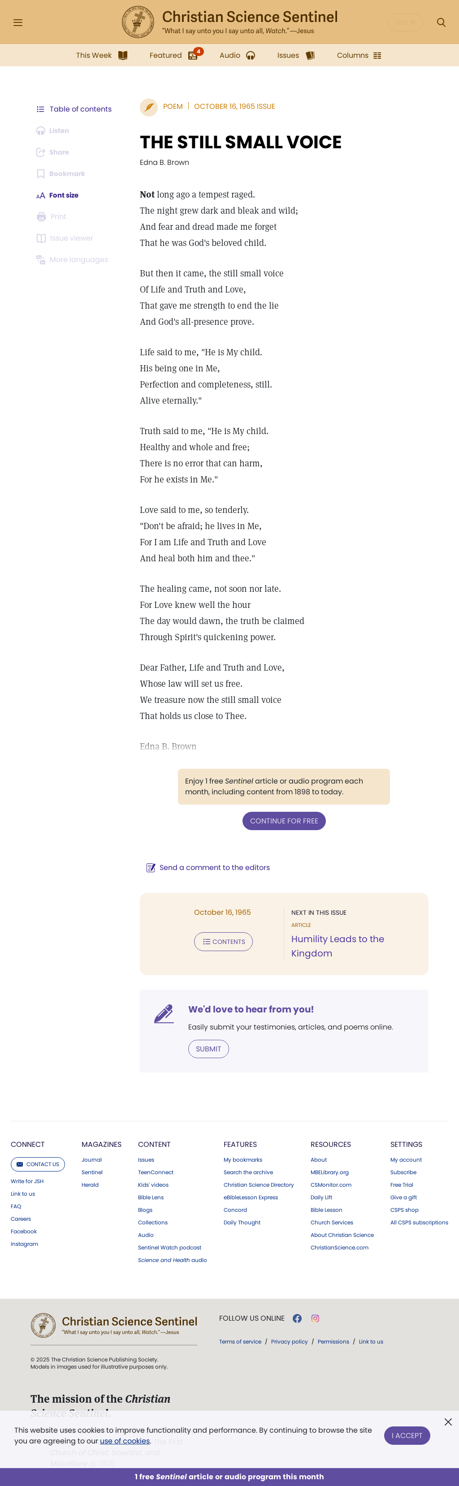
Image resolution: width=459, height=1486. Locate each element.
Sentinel (92, 1171)
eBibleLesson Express (251, 1196)
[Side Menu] (18, 23)
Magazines (101, 1143)
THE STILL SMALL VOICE (236, 142)
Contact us (38, 1163)
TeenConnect (155, 1171)
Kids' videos (153, 1184)
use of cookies (125, 1441)
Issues (146, 1159)
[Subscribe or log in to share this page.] (55, 152)
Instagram (24, 1243)
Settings (406, 1143)
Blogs (145, 1209)
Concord (235, 1209)
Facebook (24, 1230)
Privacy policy (289, 1340)
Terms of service (240, 1340)
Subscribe (403, 1171)
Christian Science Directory (259, 1184)
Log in (405, 22)
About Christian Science (342, 1234)
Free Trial (401, 1184)
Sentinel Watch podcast (169, 1246)
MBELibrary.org (330, 1171)
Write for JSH (27, 1180)
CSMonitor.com (331, 1184)
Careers (21, 1218)
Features (240, 1143)
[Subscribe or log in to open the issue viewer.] (66, 238)
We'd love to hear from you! (247, 1009)
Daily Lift (321, 1196)
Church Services (332, 1221)
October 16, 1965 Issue (230, 106)
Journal (92, 1159)
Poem (168, 106)
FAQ (16, 1205)
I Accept (407, 1434)
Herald (90, 1184)
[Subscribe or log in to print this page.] (52, 217)
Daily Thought (242, 1221)
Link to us (23, 1193)
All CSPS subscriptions (419, 1221)
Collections (153, 1221)
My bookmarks (243, 1159)
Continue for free (282, 820)
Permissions (333, 1340)
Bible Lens (151, 1196)
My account (406, 1159)
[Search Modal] (441, 23)
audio (172, 1259)
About (319, 1159)
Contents (219, 940)
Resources (331, 1143)
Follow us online (252, 1317)
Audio (146, 1234)
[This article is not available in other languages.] (73, 260)
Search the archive (248, 1171)
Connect (28, 1143)
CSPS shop (404, 1209)
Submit (204, 1048)
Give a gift (403, 1196)
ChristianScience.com (339, 1246)
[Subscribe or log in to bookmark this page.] (62, 174)
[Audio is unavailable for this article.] (54, 131)
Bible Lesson (326, 1209)
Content (154, 1143)
